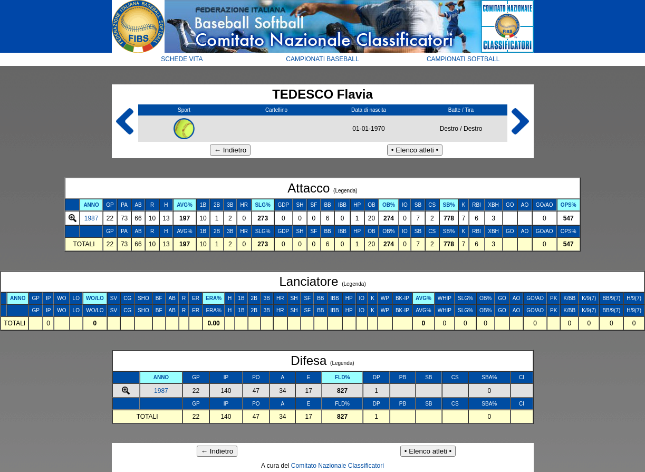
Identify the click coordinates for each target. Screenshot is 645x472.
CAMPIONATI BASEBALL (322, 59)
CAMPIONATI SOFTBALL (463, 59)
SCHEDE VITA (182, 59)
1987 (91, 218)
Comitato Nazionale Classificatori (337, 465)
